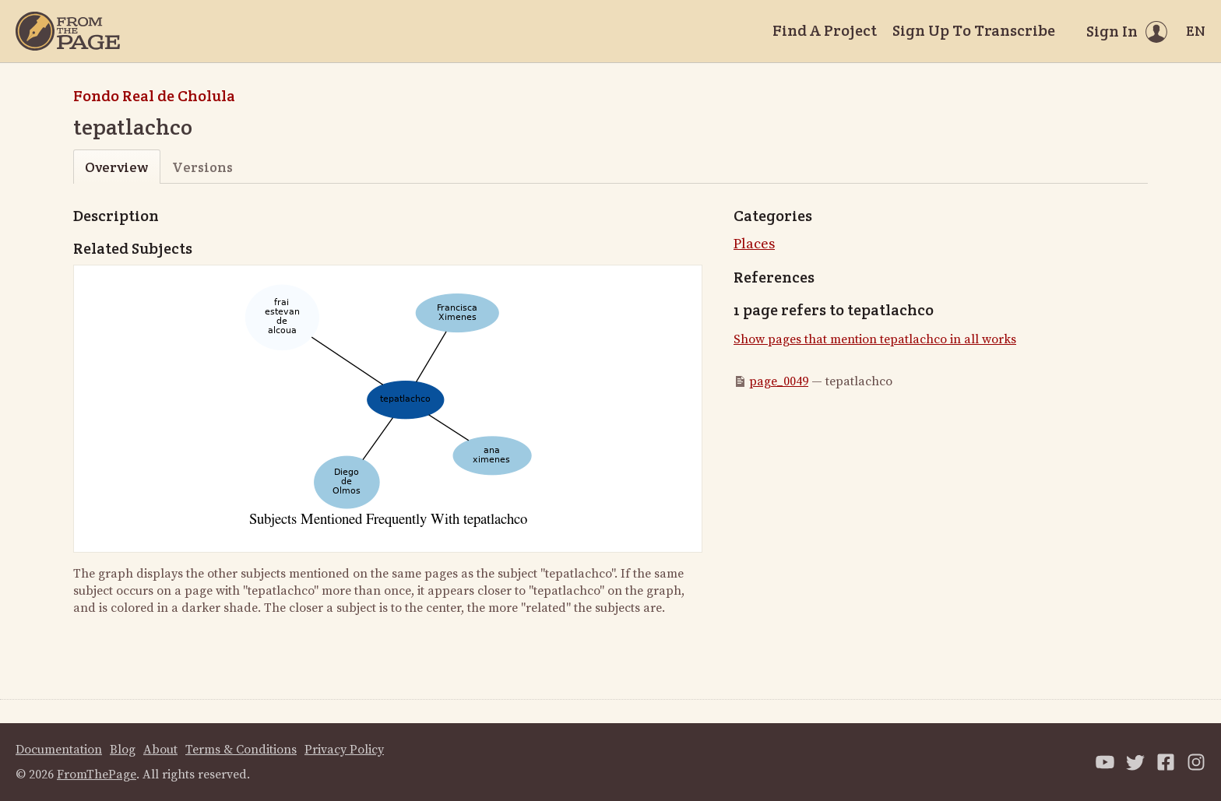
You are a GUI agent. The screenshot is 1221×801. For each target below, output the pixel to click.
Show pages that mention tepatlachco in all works (875, 339)
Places (754, 244)
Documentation (59, 749)
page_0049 (778, 381)
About (160, 749)
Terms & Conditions (241, 749)
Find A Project (824, 30)
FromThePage (96, 774)
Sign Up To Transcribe (973, 30)
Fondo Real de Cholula (154, 96)
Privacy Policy (344, 749)
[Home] (68, 31)
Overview (116, 167)
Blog (122, 749)
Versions (202, 167)
